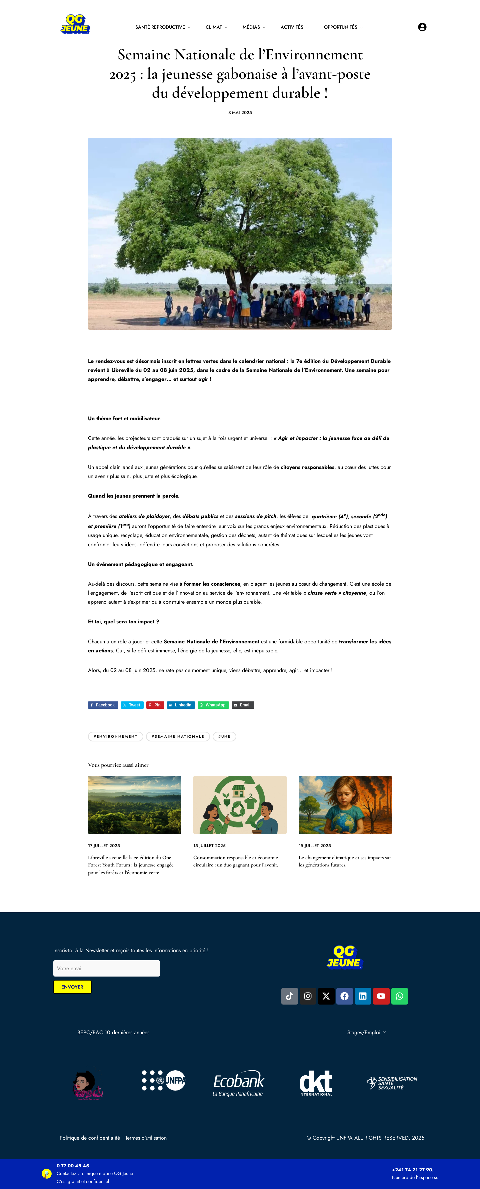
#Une (224, 736)
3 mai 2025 (240, 112)
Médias (251, 27)
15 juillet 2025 (209, 845)
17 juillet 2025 (104, 845)
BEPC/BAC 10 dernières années (113, 1032)
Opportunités (340, 27)
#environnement (116, 736)
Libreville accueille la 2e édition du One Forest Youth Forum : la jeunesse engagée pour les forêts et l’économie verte (131, 865)
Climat (214, 27)
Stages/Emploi (363, 1032)
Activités (292, 27)
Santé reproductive (160, 27)
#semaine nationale (178, 736)
